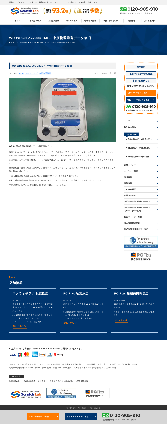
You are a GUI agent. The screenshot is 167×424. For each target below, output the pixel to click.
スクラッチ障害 (89, 21)
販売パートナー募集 (133, 217)
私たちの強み (35, 21)
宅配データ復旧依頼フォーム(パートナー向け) (30, 368)
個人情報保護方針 (132, 223)
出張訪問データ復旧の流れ (138, 157)
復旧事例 (23, 43)
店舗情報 (131, 21)
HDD (21, 73)
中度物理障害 (45, 73)
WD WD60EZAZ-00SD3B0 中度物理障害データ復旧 (52, 43)
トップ (17, 21)
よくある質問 (149, 21)
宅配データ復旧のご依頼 (140, 100)
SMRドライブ (31, 73)
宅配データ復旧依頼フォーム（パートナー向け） (137, 209)
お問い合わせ (130, 195)
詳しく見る (19, 326)
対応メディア (71, 21)
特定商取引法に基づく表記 (136, 229)
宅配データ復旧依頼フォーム (137, 201)
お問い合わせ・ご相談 (140, 93)
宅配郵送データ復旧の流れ (138, 148)
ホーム (12, 43)
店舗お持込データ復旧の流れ (138, 139)
